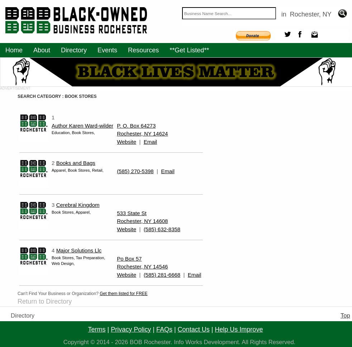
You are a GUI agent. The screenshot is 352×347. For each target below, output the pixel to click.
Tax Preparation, (90, 258)
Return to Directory (45, 301)
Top (345, 315)
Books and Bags (75, 163)
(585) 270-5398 (135, 171)
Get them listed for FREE (123, 293)
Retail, (98, 170)
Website (126, 142)
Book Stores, (83, 132)
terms (97, 329)
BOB (136, 342)
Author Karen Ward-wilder (82, 126)
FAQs (164, 329)
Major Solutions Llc (79, 250)
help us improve (239, 329)
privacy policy (131, 329)
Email (150, 142)
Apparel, (60, 170)
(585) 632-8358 (162, 229)
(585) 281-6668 (162, 275)
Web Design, (63, 263)
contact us (194, 329)
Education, (62, 132)
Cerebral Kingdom (78, 205)
